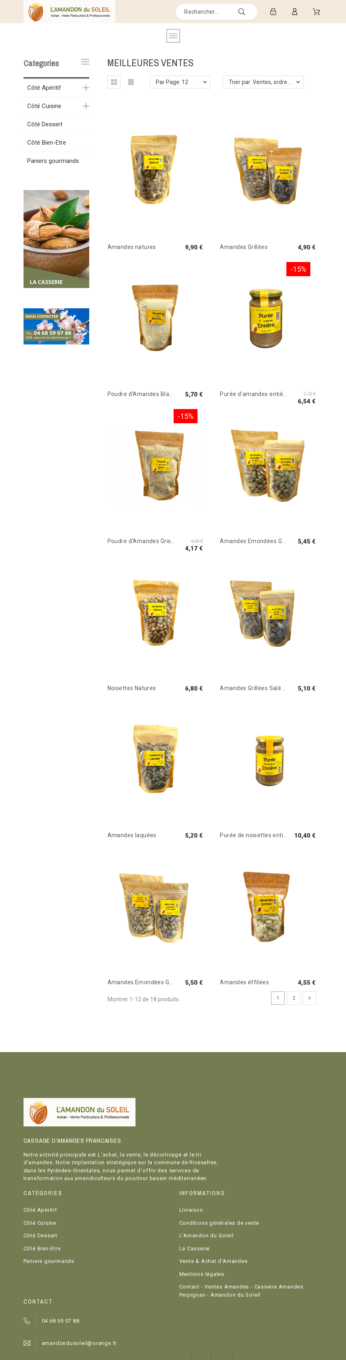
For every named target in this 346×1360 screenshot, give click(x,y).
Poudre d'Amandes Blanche (145, 394)
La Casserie (194, 1248)
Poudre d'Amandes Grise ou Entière (155, 541)
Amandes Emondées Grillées (259, 541)
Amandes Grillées (244, 247)
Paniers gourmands (53, 161)
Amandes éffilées (244, 982)
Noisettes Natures (131, 688)
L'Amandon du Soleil (206, 1235)
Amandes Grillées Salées (254, 688)
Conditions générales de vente (219, 1223)
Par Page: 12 (172, 82)
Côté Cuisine (44, 106)
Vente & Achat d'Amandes (213, 1261)
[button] (113, 82)
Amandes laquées (132, 835)
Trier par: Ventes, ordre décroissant (266, 82)
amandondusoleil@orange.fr (79, 1343)
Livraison (191, 1210)
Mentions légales (201, 1274)
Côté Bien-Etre (46, 142)
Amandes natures (131, 247)
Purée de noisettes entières (257, 835)
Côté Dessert (44, 124)
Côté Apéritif (44, 87)
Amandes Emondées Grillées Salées (156, 982)
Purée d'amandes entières (256, 394)
